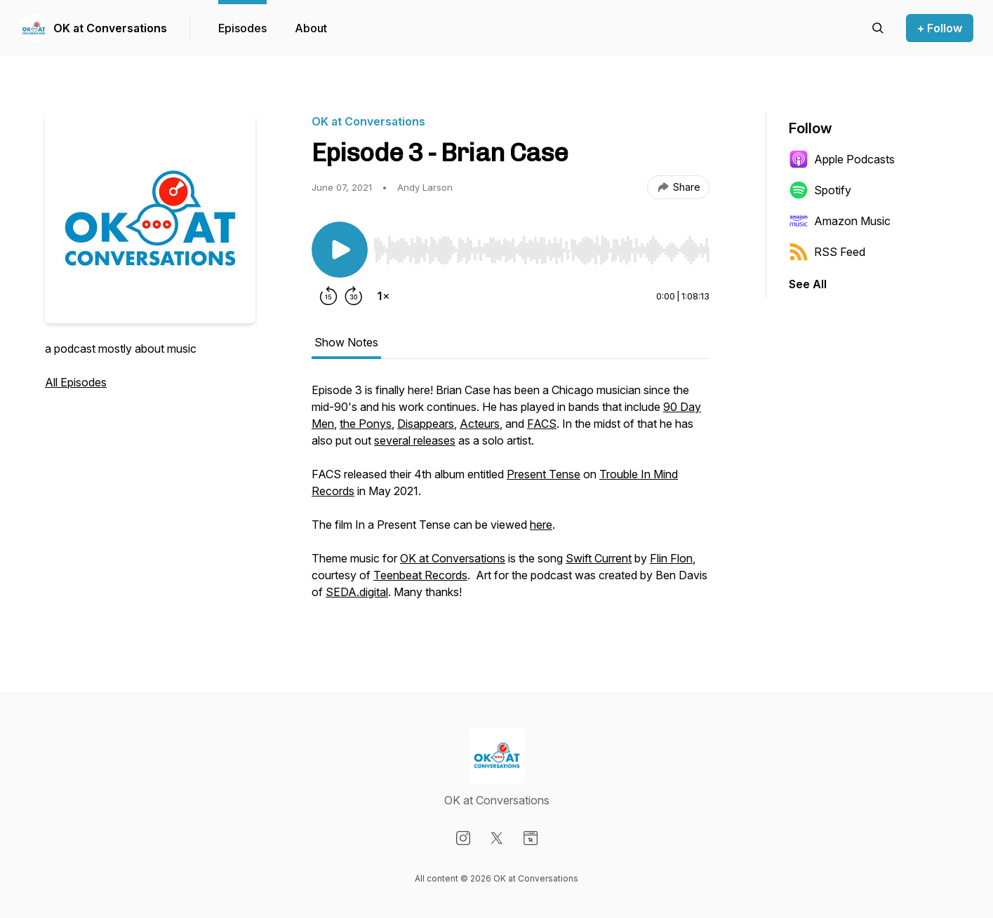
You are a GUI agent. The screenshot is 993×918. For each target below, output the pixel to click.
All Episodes (76, 382)
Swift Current (599, 558)
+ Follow (939, 28)
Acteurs (480, 424)
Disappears (425, 424)
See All (808, 284)
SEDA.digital (357, 592)
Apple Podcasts (842, 159)
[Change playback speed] (383, 296)
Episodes (242, 28)
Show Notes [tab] (346, 342)
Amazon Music (840, 221)
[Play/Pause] (340, 250)
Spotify (820, 190)
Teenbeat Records (420, 575)
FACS (542, 424)
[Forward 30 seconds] (354, 296)
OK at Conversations (110, 28)
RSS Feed (827, 252)
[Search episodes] (878, 28)
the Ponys (366, 424)
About (311, 28)
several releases (414, 440)
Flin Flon (671, 558)
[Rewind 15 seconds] (328, 296)
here (541, 525)
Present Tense (543, 474)
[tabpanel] (510, 498)
